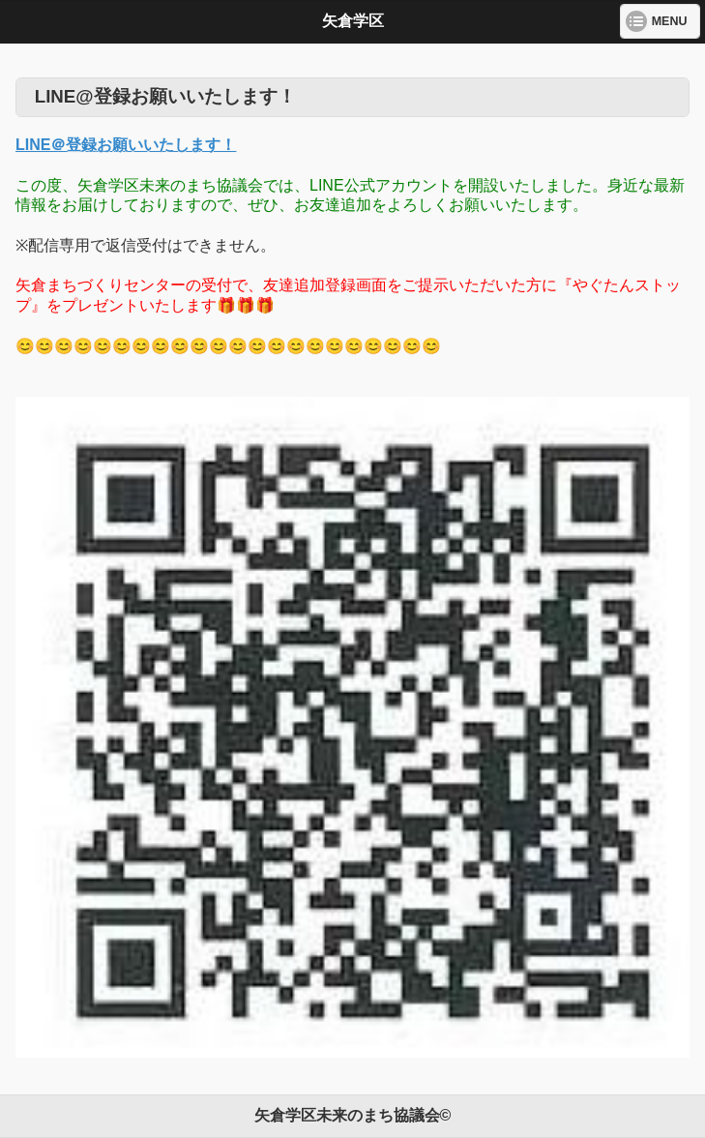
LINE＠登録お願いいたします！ (125, 144)
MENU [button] (670, 21)
